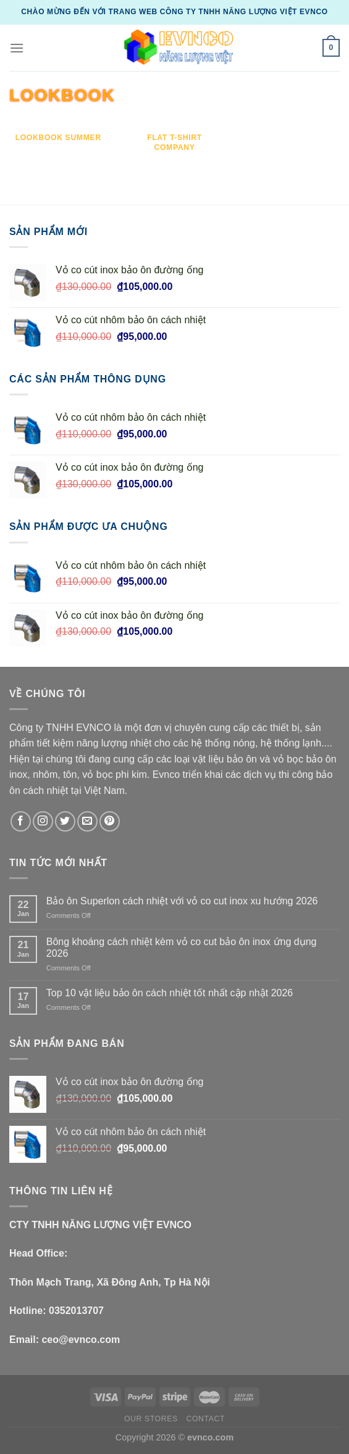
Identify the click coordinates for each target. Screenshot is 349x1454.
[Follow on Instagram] (43, 821)
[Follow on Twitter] (65, 821)
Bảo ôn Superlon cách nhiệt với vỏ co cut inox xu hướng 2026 (182, 901)
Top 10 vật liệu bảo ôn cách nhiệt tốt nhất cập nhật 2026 (169, 993)
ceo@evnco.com (80, 1339)
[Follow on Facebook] (21, 821)
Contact (206, 1419)
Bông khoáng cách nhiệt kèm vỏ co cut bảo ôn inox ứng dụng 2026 (181, 947)
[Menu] (16, 48)
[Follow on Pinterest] (109, 821)
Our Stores (151, 1419)
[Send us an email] (87, 821)
